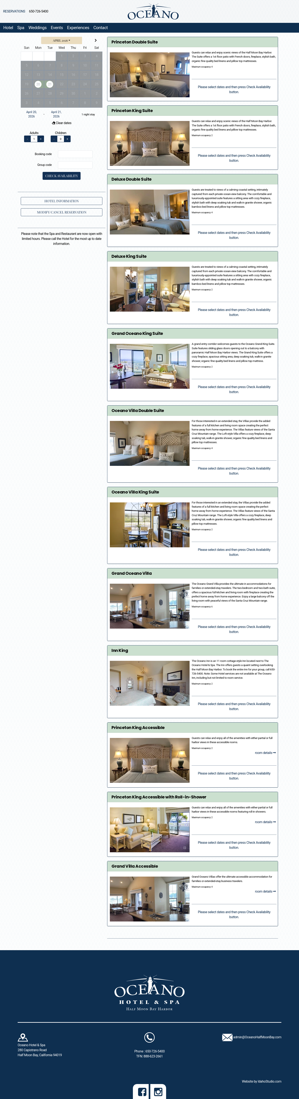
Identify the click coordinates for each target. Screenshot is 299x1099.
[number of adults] (34, 139)
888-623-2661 (153, 1056)
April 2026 (60, 40)
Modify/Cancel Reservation (61, 212)
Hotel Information (61, 201)
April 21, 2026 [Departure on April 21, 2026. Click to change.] (56, 114)
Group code (44, 165)
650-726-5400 (38, 11)
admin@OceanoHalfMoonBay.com (257, 1037)
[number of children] (60, 139)
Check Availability (61, 176)
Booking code (43, 154)
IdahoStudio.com (269, 1081)
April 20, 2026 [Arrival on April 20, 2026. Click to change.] (31, 114)
